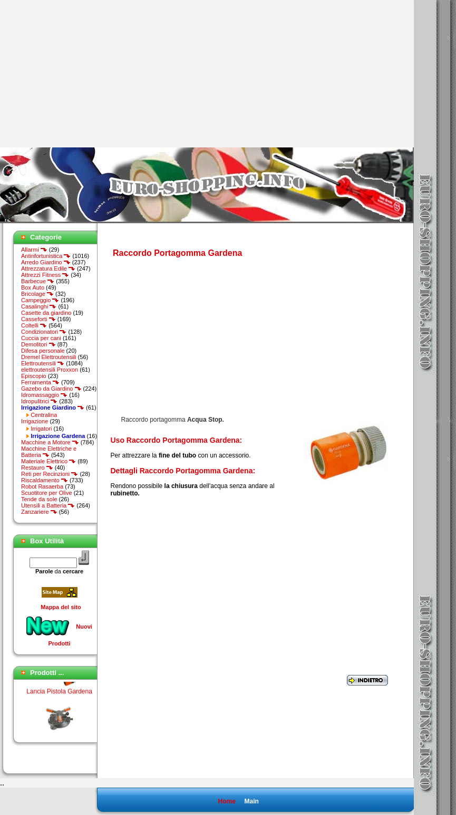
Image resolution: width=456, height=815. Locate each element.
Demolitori (38, 344)
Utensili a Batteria (48, 505)
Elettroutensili (42, 363)
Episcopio (33, 376)
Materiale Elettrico (48, 461)
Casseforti (38, 319)
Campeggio (40, 300)
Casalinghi (38, 306)
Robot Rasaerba (42, 486)
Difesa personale (43, 350)
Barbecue (37, 281)
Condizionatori (43, 332)
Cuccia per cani (41, 338)
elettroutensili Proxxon (49, 369)
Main (251, 801)
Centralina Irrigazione (39, 418)
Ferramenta (40, 382)
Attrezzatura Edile (48, 268)
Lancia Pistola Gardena (59, 694)
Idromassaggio (44, 395)
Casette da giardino (46, 313)
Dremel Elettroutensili (48, 357)
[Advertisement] (88, 73)
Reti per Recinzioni (49, 474)
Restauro (37, 467)
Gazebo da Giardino (51, 388)
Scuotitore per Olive (46, 493)
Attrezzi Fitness (45, 275)
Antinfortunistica (46, 256)
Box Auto (32, 287)
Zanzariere (39, 512)
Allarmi (34, 249)
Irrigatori (41, 428)
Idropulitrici (39, 401)
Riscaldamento (44, 480)
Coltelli (34, 325)
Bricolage (37, 294)
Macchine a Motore (50, 442)
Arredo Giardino (46, 262)
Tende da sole (39, 499)
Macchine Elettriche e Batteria (48, 451)
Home (226, 801)
